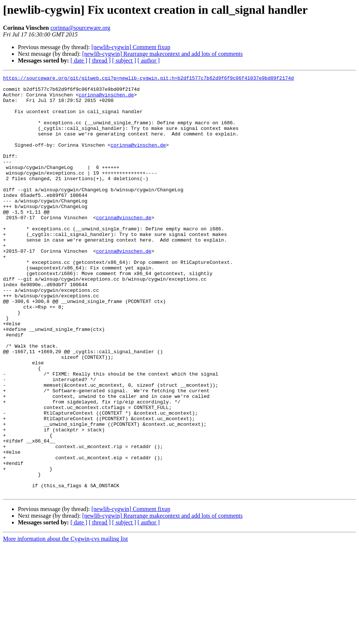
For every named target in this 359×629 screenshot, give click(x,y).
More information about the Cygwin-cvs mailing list (65, 622)
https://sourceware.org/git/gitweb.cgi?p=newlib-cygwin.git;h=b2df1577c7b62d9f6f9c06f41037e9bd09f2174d (148, 79)
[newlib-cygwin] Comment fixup (130, 47)
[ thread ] (100, 60)
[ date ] (78, 60)
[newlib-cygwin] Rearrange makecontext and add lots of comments (162, 54)
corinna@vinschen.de (106, 99)
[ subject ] (124, 60)
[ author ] (149, 60)
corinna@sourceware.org (80, 28)
